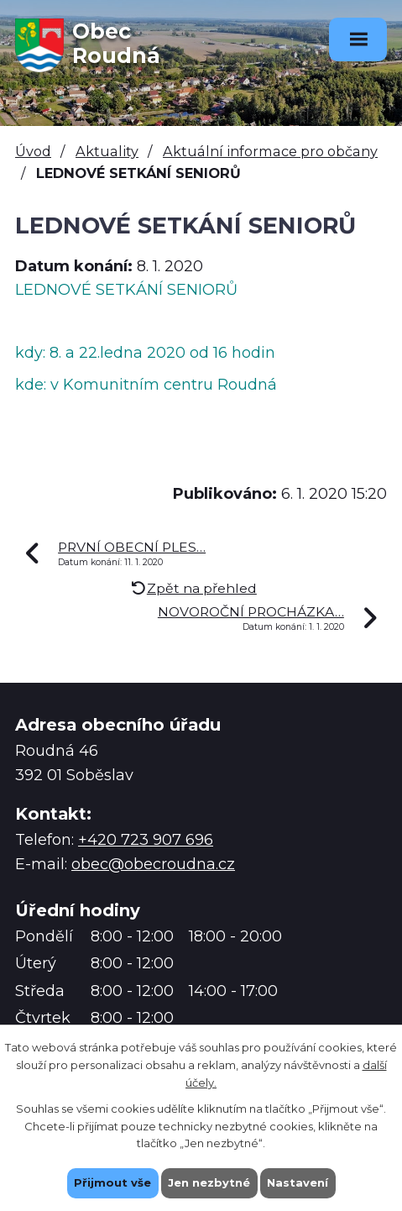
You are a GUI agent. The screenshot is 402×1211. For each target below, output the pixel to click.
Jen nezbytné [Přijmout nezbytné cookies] (209, 1182)
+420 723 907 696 (145, 840)
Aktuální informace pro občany (270, 151)
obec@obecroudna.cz (153, 864)
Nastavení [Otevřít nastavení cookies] (297, 1182)
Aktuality (107, 151)
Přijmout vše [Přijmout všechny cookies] (112, 1182)
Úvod (33, 151)
